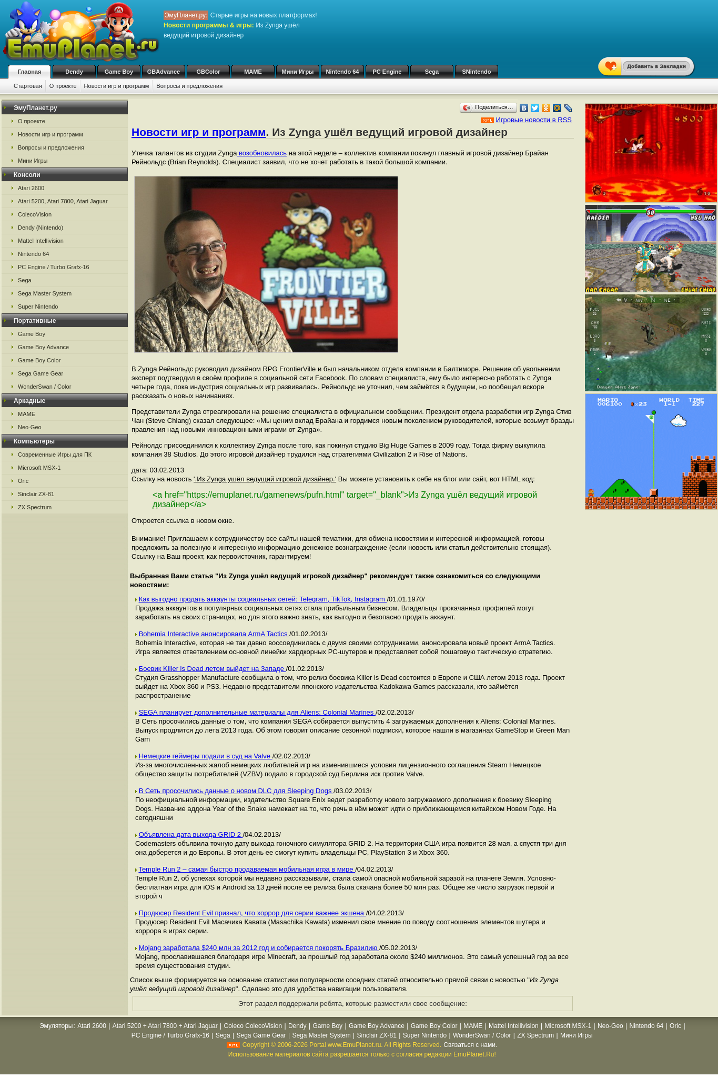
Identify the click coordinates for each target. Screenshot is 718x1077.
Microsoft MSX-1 (39, 468)
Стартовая (28, 86)
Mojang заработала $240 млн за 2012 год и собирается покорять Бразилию (259, 948)
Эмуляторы (56, 1026)
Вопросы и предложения (189, 86)
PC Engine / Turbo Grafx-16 (53, 267)
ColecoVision (35, 214)
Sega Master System (45, 293)
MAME (253, 71)
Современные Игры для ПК (55, 454)
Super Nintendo (38, 306)
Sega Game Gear (40, 373)
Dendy (74, 71)
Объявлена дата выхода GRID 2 (191, 834)
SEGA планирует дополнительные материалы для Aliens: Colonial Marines (257, 712)
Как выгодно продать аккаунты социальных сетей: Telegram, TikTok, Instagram (263, 599)
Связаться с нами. (470, 1045)
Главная (30, 71)
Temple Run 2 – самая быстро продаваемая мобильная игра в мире (246, 869)
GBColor (208, 71)
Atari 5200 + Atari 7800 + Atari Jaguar (165, 1026)
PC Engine (386, 71)
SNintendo (476, 71)
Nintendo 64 (342, 71)
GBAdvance (163, 71)
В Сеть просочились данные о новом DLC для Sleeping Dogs (236, 791)
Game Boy (119, 71)
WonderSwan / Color (44, 386)
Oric (23, 481)
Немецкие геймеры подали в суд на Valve (205, 756)
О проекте (63, 86)
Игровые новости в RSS (533, 120)
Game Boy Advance (43, 347)
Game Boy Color (39, 360)
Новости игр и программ (116, 86)
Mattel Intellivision (41, 241)
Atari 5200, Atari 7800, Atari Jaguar (63, 201)
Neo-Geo (30, 427)
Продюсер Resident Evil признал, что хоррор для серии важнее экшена (252, 913)
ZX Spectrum (35, 507)
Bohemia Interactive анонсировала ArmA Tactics (214, 634)
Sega (432, 71)
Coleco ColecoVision (253, 1026)
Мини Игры (298, 71)
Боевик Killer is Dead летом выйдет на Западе (212, 669)
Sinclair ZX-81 (36, 494)
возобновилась (262, 153)
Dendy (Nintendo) (40, 227)
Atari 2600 (31, 188)
